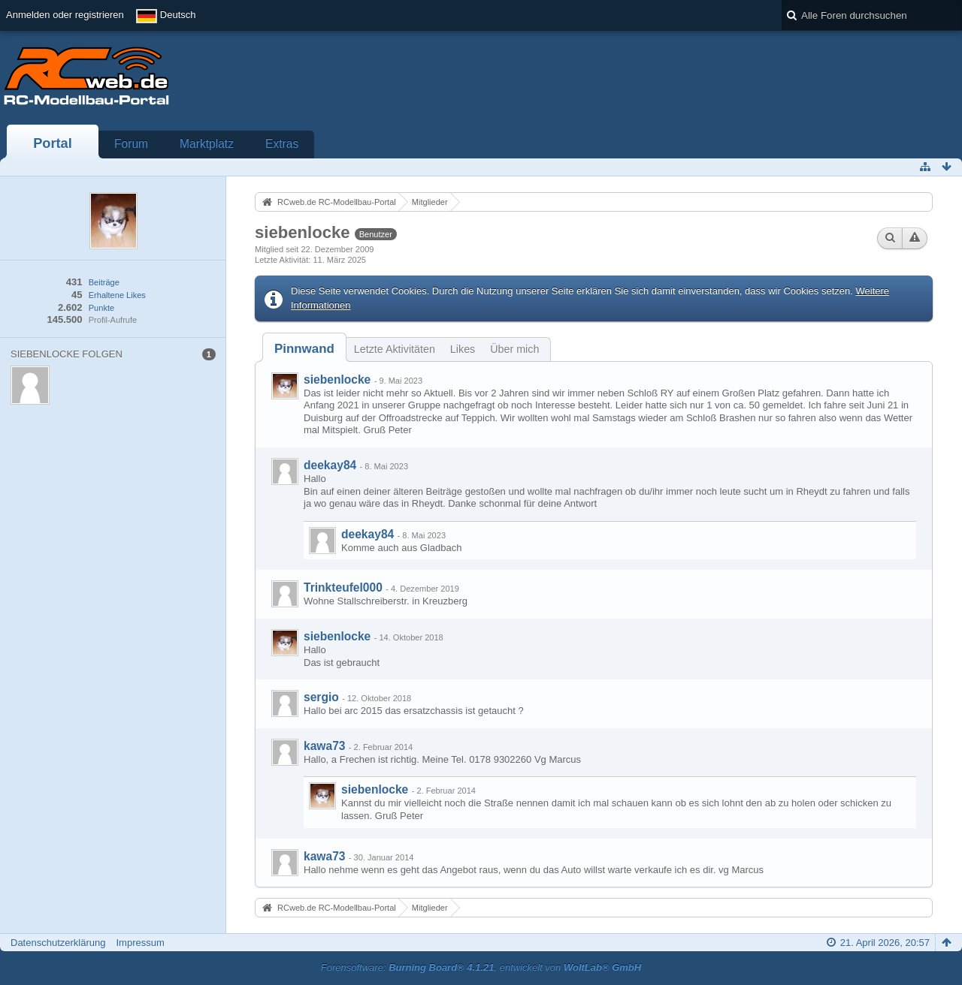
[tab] (304, 349)
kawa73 (325, 746)
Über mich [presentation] (514, 349)
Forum (131, 143)
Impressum (140, 942)
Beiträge (104, 282)
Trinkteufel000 (343, 587)
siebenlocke (337, 379)
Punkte (101, 307)
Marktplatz (207, 143)
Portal (52, 143)
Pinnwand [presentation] (304, 349)
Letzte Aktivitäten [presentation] (394, 349)
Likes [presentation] (462, 349)
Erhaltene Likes (117, 295)
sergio (321, 697)
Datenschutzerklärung (58, 942)
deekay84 (330, 465)
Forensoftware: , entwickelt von (481, 967)
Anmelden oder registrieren (65, 14)
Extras (281, 143)
